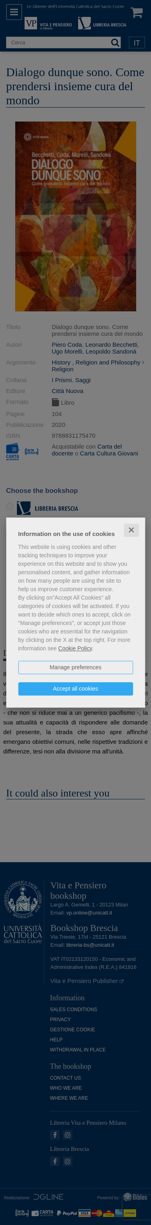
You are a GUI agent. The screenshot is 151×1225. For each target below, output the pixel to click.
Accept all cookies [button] (75, 688)
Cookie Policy (75, 648)
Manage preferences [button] (75, 667)
